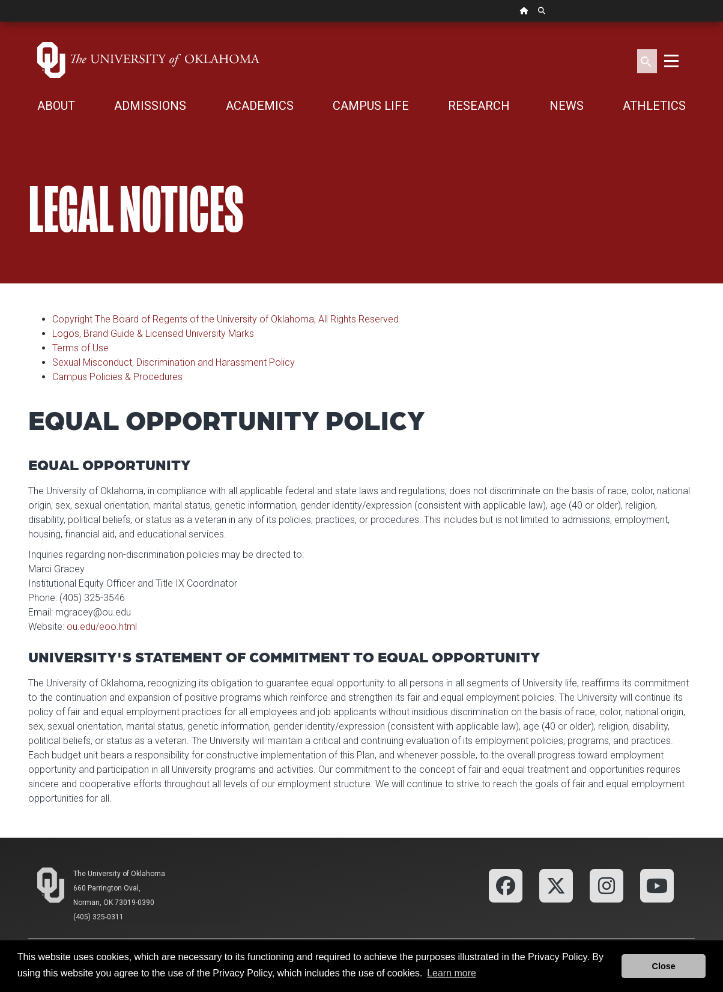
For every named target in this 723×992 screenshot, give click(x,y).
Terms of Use (80, 348)
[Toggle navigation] (671, 60)
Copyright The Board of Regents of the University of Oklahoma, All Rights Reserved (225, 319)
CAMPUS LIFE (371, 105)
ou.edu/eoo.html (102, 626)
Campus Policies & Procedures (117, 377)
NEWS (566, 105)
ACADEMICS (260, 105)
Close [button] (664, 966)
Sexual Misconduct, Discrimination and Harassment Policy (173, 362)
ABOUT (56, 105)
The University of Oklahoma (119, 874)
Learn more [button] (451, 973)
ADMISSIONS (150, 105)
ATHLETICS (654, 105)
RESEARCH (479, 105)
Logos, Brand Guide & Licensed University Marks (153, 333)
